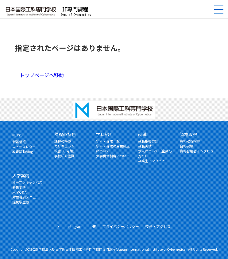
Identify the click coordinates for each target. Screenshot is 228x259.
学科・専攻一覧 (108, 141)
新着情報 (19, 141)
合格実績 (186, 145)
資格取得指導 (190, 141)
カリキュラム (64, 145)
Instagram (74, 226)
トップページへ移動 (42, 75)
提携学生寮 (20, 201)
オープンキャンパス (27, 182)
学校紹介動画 (64, 155)
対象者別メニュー (25, 196)
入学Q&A (19, 192)
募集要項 (19, 187)
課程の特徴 (62, 141)
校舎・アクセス (158, 226)
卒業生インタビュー (153, 160)
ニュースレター (24, 146)
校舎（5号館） (65, 150)
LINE (92, 226)
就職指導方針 (148, 141)
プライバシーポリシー (120, 226)
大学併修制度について (113, 155)
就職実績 (145, 145)
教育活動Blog (22, 151)
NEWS (17, 134)
